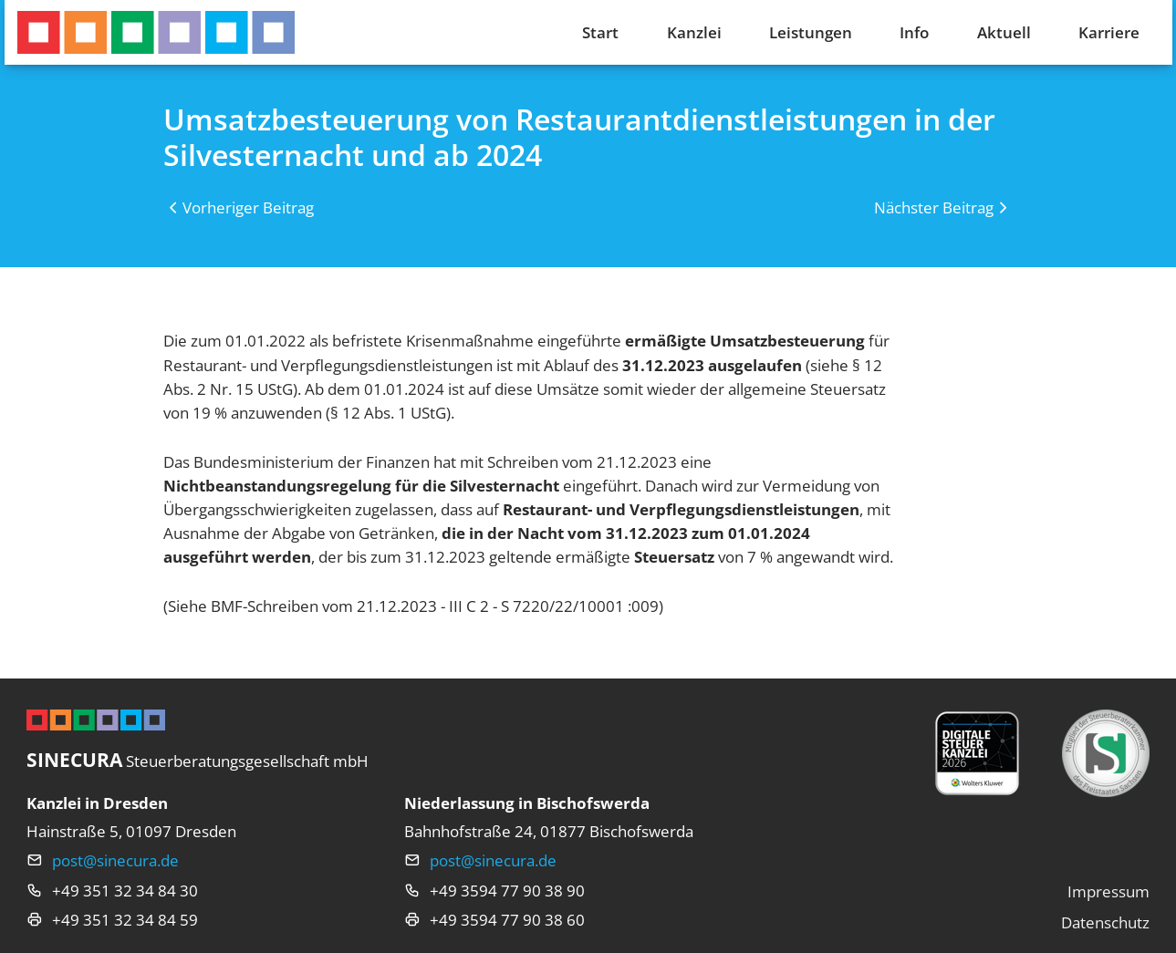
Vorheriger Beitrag (248, 207)
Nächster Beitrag (934, 207)
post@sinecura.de (115, 860)
